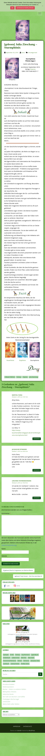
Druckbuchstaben (8, 684)
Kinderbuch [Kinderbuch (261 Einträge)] (6, 658)
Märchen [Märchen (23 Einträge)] (23, 658)
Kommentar (6, 513)
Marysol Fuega (17, 395)
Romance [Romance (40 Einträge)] (26, 661)
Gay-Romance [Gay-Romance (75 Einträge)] (26, 655)
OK (12, 8)
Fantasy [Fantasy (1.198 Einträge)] (17, 655)
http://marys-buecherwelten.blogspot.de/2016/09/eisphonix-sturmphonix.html (26, 432)
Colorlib (19, 730)
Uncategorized (32, 52)
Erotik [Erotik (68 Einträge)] (12, 655)
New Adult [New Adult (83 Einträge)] (31, 658)
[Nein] (42, 6)
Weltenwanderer (8, 687)
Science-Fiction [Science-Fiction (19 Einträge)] (15, 664)
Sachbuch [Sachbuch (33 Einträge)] (6, 664)
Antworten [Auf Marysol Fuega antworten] (36, 438)
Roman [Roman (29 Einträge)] (20, 661)
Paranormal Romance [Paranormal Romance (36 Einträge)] (9, 661)
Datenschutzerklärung (25, 8)
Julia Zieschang (33, 377)
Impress (32, 69)
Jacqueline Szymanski (19, 449)
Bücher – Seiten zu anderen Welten (14, 689)
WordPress (32, 730)
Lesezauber (6, 702)
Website (4, 556)
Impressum (16, 726)
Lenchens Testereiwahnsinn (21, 481)
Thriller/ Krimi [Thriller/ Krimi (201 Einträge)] (25, 664)
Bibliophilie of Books (9, 692)
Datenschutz (27, 726)
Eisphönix (22, 360)
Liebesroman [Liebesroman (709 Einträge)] (15, 658)
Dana (23, 52)
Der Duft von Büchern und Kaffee (14, 697)
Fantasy (19, 377)
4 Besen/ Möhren (10, 377)
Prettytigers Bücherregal (11, 699)
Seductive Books (8, 694)
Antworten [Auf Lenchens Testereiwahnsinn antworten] (36, 498)
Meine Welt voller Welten (11, 704)
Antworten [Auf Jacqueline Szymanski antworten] (36, 470)
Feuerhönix (10, 360)
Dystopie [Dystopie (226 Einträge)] (5, 655)
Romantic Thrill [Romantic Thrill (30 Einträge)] (35, 661)
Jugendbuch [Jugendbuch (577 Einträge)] (34, 655)
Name (4, 549)
